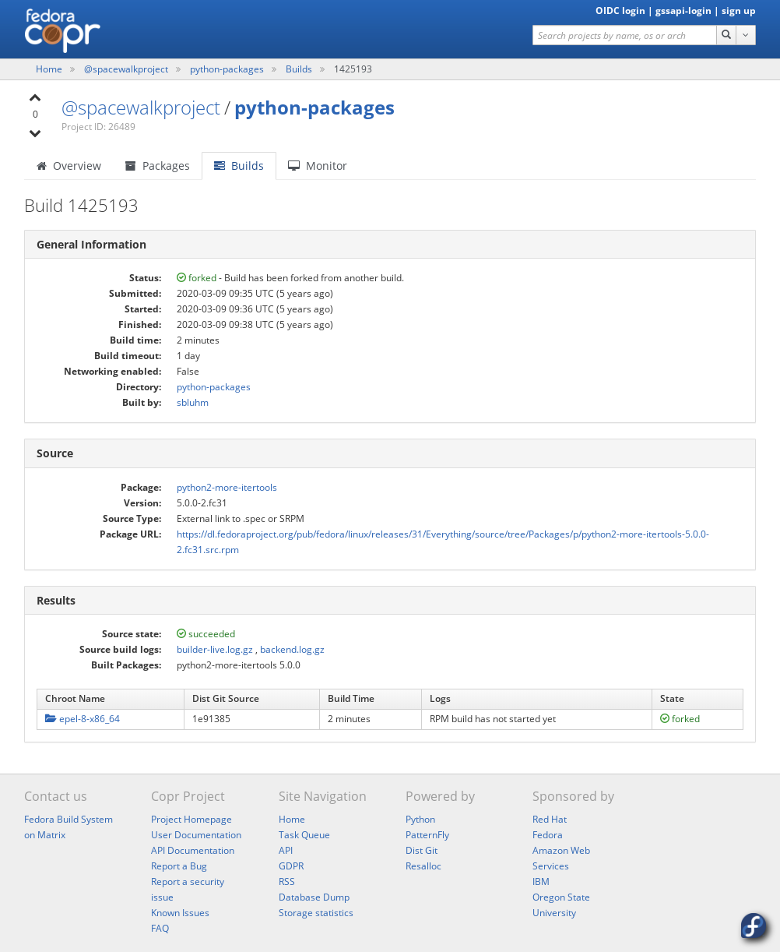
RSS (287, 881)
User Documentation (196, 834)
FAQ (160, 928)
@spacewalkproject (127, 69)
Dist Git (421, 850)
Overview (69, 165)
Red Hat (549, 819)
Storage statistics (316, 912)
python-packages (228, 69)
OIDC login (620, 10)
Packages (157, 165)
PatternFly (427, 834)
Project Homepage (191, 819)
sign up (739, 10)
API (286, 850)
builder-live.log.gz (215, 649)
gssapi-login (683, 10)
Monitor (317, 165)
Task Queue (304, 834)
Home (50, 69)
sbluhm (193, 402)
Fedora (547, 834)
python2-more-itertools (227, 487)
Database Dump (314, 897)
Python (420, 819)
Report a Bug (179, 866)
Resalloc (423, 866)
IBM (541, 881)
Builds (299, 69)
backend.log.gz (292, 649)
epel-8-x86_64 (82, 718)
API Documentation (192, 850)
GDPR (291, 866)
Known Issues (180, 912)
